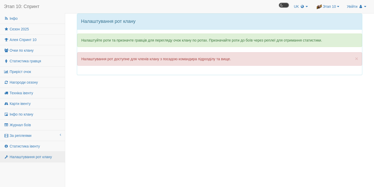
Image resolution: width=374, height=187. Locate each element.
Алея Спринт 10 (20, 40)
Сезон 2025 (16, 29)
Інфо (11, 18)
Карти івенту (17, 104)
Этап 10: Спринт (21, 6)
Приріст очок (17, 72)
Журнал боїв (17, 125)
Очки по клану (19, 50)
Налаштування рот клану (28, 157)
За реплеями (32, 135)
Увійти (356, 6)
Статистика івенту (22, 146)
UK (301, 6)
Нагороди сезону (21, 82)
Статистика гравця (22, 61)
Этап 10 (328, 6)
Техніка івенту (18, 93)
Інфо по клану (18, 114)
